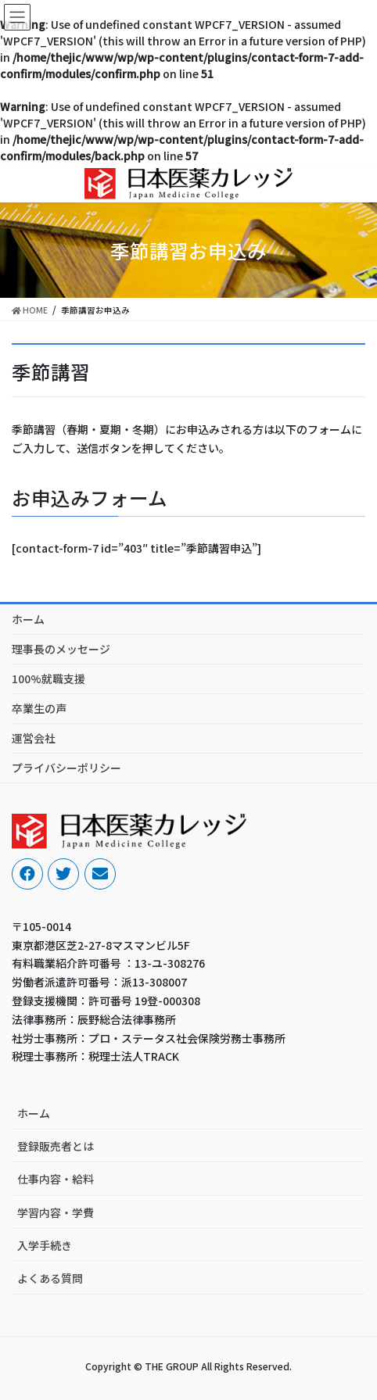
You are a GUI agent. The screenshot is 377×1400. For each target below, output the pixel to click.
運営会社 (34, 738)
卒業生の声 (39, 708)
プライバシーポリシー (66, 767)
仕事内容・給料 (55, 1179)
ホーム (28, 619)
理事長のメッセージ (61, 649)
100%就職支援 (48, 678)
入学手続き (44, 1245)
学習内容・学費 (55, 1212)
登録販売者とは (55, 1146)
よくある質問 (50, 1278)
